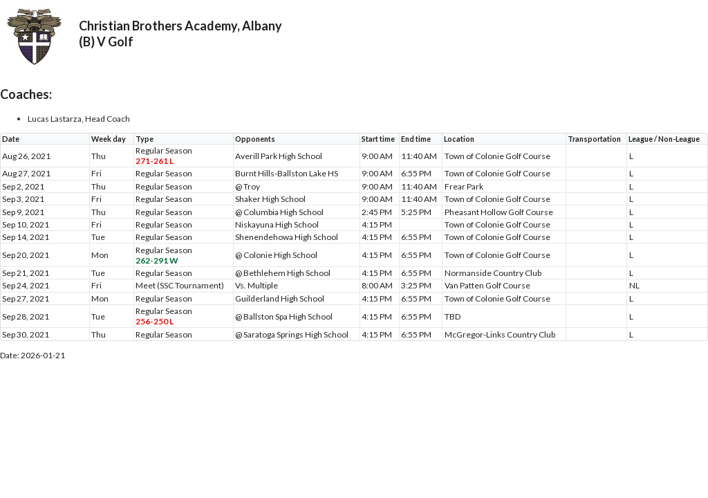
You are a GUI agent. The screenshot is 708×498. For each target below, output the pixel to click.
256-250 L (155, 321)
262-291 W (157, 260)
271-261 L (155, 161)
